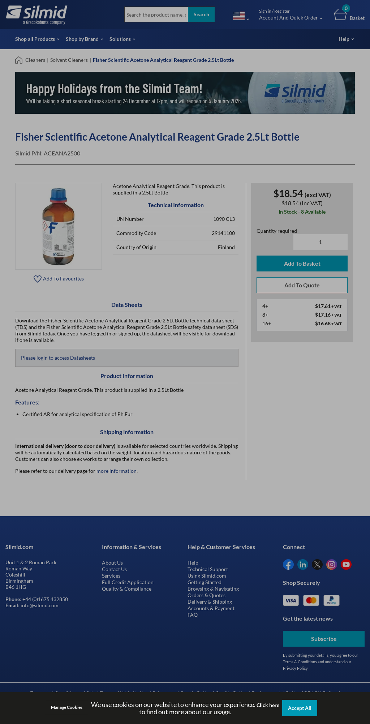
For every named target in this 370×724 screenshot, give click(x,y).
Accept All (299, 708)
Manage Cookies (66, 707)
